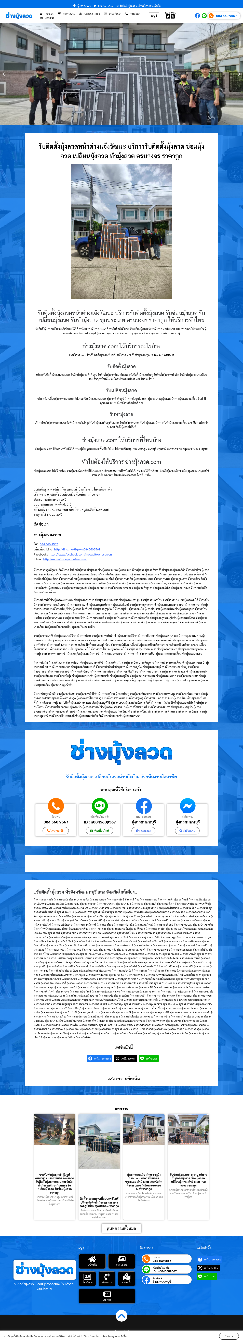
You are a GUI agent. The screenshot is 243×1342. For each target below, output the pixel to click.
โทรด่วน (56, 816)
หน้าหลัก (92, 1264)
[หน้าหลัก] (92, 1259)
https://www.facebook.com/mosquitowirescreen (80, 554)
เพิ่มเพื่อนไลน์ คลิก (100, 816)
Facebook (157, 1278)
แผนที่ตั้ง (126, 1282)
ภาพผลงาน (122, 1264)
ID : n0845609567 (100, 821)
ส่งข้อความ (187, 816)
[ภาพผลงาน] (121, 1259)
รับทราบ (229, 1336)
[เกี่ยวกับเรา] (87, 1276)
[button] (4, 74)
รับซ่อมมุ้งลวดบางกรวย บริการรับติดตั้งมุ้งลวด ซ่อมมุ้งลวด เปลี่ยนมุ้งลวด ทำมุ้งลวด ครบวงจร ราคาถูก (188, 1180)
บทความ (107, 1299)
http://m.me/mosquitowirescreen (65, 559)
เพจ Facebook (143, 816)
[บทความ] (107, 1294)
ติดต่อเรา (107, 1282)
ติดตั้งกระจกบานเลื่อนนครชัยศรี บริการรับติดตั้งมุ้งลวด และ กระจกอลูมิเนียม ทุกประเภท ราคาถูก (99, 1202)
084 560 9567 (226, 16)
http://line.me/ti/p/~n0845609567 (77, 549)
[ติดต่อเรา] (107, 1276)
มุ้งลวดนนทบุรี (144, 821)
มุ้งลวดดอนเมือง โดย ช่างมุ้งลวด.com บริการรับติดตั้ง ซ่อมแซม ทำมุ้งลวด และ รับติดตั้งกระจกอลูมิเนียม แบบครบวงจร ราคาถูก (143, 1182)
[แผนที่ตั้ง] (126, 1276)
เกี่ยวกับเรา (87, 1282)
